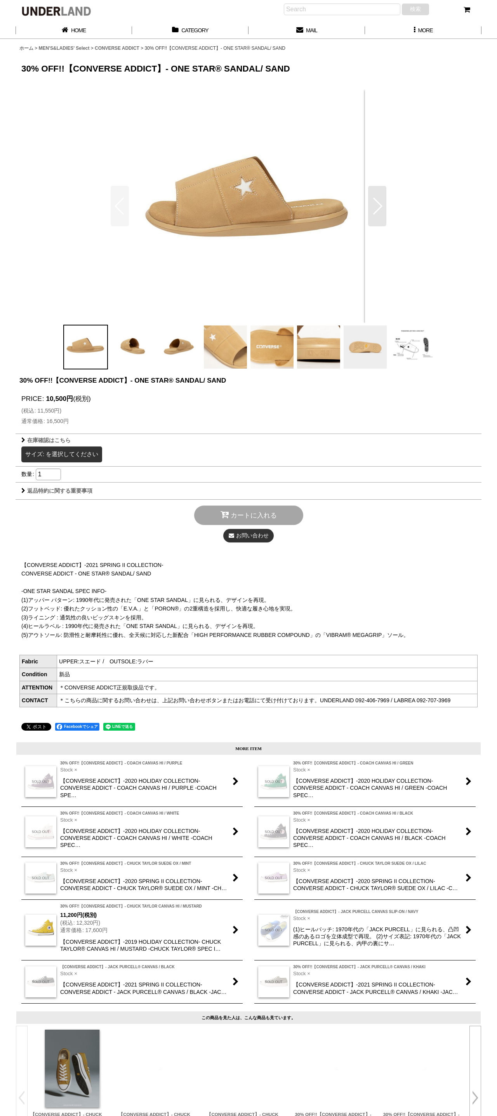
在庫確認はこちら (46, 440)
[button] (423, 30)
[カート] (467, 10)
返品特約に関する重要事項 (56, 491)
